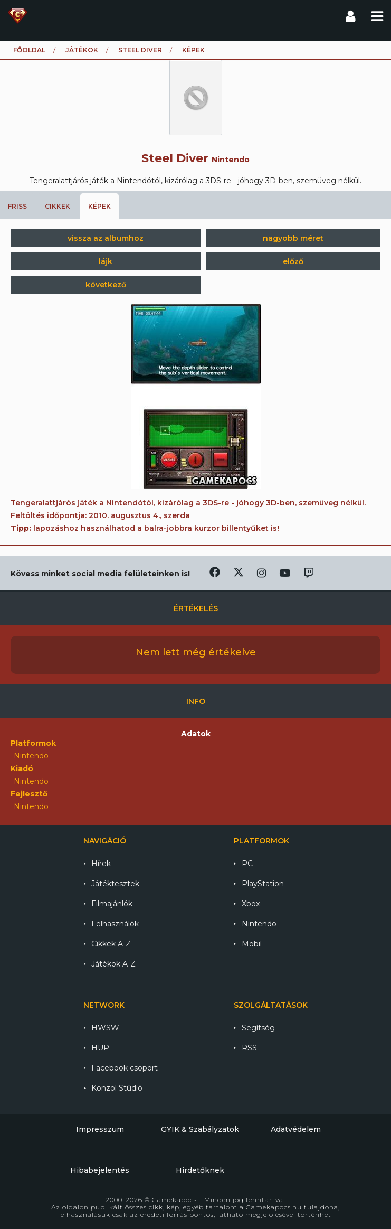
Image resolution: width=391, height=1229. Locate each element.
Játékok (81, 50)
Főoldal (29, 50)
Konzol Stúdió (116, 1088)
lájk (105, 261)
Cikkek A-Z (111, 944)
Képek (99, 206)
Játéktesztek (115, 883)
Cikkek (57, 206)
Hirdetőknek (200, 1170)
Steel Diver (140, 50)
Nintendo (259, 923)
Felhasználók (115, 923)
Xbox (251, 903)
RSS (249, 1048)
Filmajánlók (111, 903)
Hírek (101, 863)
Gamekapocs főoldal (17, 16)
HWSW (105, 1028)
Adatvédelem (296, 1129)
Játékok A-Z (113, 964)
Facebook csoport (124, 1068)
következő (105, 284)
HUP (100, 1048)
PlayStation (263, 883)
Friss (17, 206)
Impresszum (100, 1129)
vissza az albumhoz (106, 238)
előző (293, 261)
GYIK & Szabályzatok (200, 1129)
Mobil (252, 944)
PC (247, 863)
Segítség (258, 1028)
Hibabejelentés (99, 1170)
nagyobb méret (293, 238)
